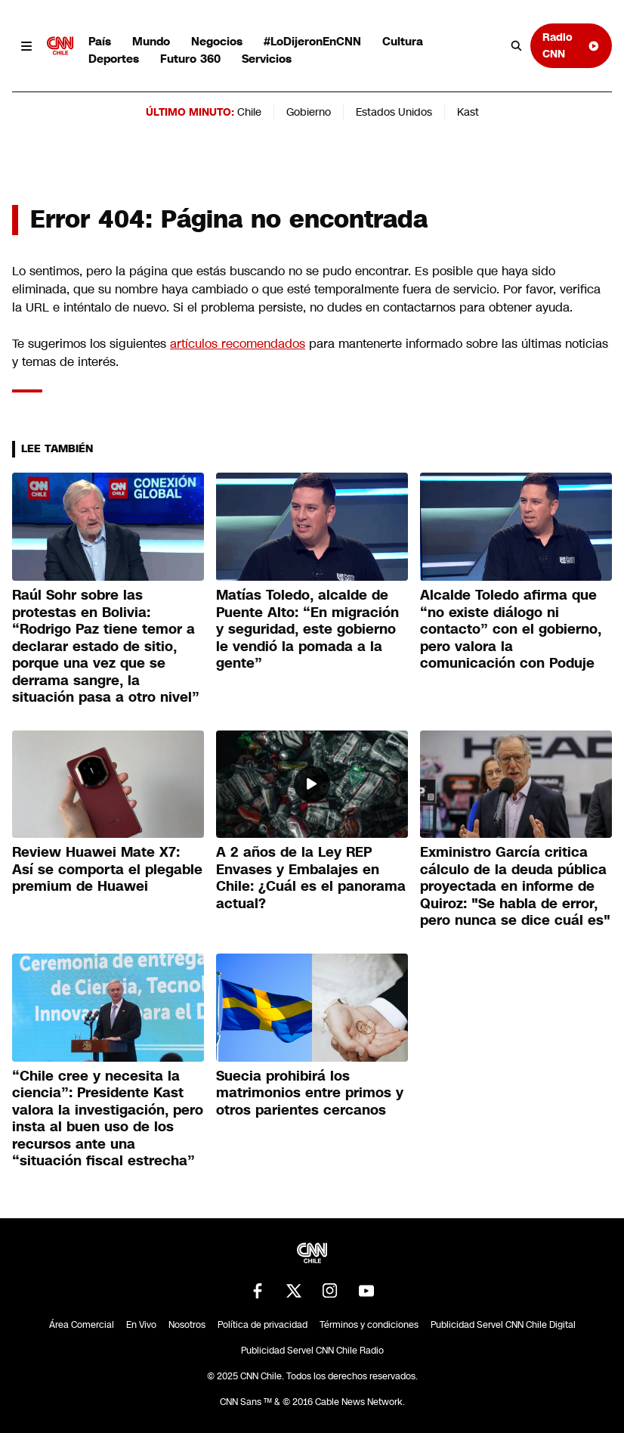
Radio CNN (571, 44)
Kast (468, 111)
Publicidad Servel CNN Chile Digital (503, 1325)
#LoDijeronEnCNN (312, 41)
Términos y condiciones (369, 1325)
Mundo (151, 41)
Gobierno (308, 111)
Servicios (267, 59)
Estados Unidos (394, 111)
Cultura (402, 41)
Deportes (113, 59)
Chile (249, 111)
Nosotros (186, 1325)
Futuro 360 (190, 59)
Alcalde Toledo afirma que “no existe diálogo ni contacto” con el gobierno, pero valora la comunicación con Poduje (510, 629)
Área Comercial (81, 1325)
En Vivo (141, 1325)
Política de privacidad (262, 1325)
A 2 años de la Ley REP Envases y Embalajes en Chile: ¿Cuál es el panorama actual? (311, 877)
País (99, 41)
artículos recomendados (237, 343)
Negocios (216, 41)
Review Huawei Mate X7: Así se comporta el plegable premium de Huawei (107, 869)
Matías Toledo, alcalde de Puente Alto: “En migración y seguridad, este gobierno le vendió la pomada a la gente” (307, 629)
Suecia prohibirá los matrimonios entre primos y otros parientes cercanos (309, 1093)
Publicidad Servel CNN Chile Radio (312, 1351)
